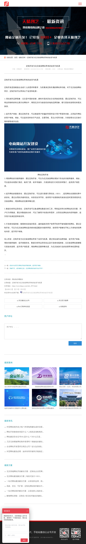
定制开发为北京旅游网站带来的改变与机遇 (42, 57)
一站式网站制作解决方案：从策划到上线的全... (25, 491)
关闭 (23, 289)
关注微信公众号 (24, 301)
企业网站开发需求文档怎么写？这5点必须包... (25, 446)
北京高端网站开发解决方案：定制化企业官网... (25, 471)
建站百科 (22, 57)
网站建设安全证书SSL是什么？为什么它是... (24, 437)
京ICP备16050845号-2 (46, 537)
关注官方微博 (62, 300)
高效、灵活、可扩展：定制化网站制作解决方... (25, 486)
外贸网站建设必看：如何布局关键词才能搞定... (25, 451)
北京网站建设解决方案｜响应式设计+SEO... (24, 476)
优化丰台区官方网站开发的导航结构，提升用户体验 (25, 265)
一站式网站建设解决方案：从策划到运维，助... (25, 481)
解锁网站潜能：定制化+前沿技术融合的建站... (25, 496)
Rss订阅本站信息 (23, 306)
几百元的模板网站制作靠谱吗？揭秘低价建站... (25, 442)
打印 (16, 289)
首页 (15, 57)
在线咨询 (63, 306)
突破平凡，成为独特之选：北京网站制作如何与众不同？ (26, 268)
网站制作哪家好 (69, 69)
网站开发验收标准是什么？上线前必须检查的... (25, 432)
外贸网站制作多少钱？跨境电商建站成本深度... (25, 427)
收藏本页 (9, 289)
